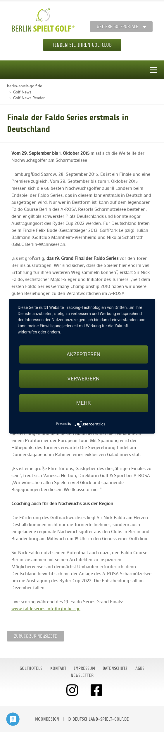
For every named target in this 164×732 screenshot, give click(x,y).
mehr (83, 403)
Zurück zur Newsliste (35, 636)
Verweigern (83, 378)
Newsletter (82, 675)
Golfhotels (31, 668)
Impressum (84, 668)
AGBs (139, 668)
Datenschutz (115, 668)
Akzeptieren (83, 354)
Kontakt (58, 668)
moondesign (47, 719)
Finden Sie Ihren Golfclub (82, 45)
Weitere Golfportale (117, 26)
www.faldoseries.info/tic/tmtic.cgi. (45, 608)
